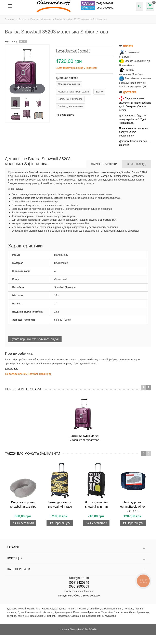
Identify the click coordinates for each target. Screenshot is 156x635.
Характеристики (104, 164)
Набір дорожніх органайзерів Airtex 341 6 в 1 (132, 507)
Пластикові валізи (69, 84)
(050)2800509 (79, 586)
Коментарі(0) (136, 164)
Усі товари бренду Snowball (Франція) (28, 373)
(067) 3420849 (104, 3)
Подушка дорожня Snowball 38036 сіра (23, 504)
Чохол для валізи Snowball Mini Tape (60, 504)
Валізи (99, 91)
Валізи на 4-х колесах (70, 99)
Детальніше (11, 368)
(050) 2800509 (104, 7)
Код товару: (11, 41)
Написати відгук (65, 114)
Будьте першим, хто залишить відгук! (35, 339)
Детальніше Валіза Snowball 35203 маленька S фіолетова (37, 161)
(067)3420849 (79, 582)
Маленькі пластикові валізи (73, 91)
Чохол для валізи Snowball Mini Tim (96, 504)
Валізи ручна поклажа (70, 106)
